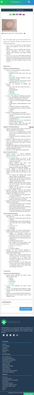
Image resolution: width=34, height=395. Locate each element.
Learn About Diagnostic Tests (9, 384)
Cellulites (8, 96)
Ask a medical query (7, 361)
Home (3, 10)
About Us (4, 344)
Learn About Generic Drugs (8, 386)
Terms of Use (5, 347)
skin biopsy (13, 131)
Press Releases (6, 345)
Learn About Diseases (7, 383)
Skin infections (10, 45)
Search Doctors (6, 363)
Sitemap (4, 351)
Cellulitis (8, 169)
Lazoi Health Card (6, 357)
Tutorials (4, 387)
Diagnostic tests (6, 364)
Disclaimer (4, 348)
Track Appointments (7, 378)
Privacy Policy (5, 350)
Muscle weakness (13, 71)
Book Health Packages (7, 366)
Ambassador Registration (8, 372)
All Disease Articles (10, 10)
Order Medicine (6, 367)
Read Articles (5, 381)
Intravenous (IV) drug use (15, 245)
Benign (11, 114)
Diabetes (11, 247)
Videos (3, 389)
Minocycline (12, 282)
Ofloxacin (11, 284)
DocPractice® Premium (8, 358)
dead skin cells (20, 120)
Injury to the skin (13, 225)
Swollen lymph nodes (14, 94)
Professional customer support (9, 370)
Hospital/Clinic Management (9, 360)
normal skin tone (21, 82)
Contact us (4, 377)
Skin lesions (12, 76)
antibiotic (8, 61)
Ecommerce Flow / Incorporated (10, 380)
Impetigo (8, 83)
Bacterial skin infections (12, 55)
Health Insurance (6, 369)
